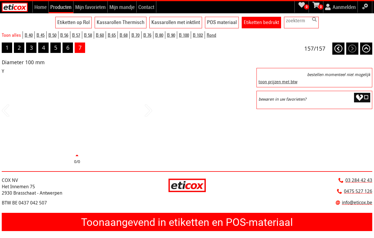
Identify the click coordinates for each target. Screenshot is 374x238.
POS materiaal (222, 22)
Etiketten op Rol (73, 22)
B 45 (40, 35)
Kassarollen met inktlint (175, 22)
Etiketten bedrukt (261, 22)
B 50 (52, 35)
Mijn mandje (122, 6)
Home (40, 6)
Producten (61, 6)
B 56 (64, 35)
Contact (146, 6)
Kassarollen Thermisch (120, 22)
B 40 (29, 35)
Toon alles (11, 35)
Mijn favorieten (90, 6)
